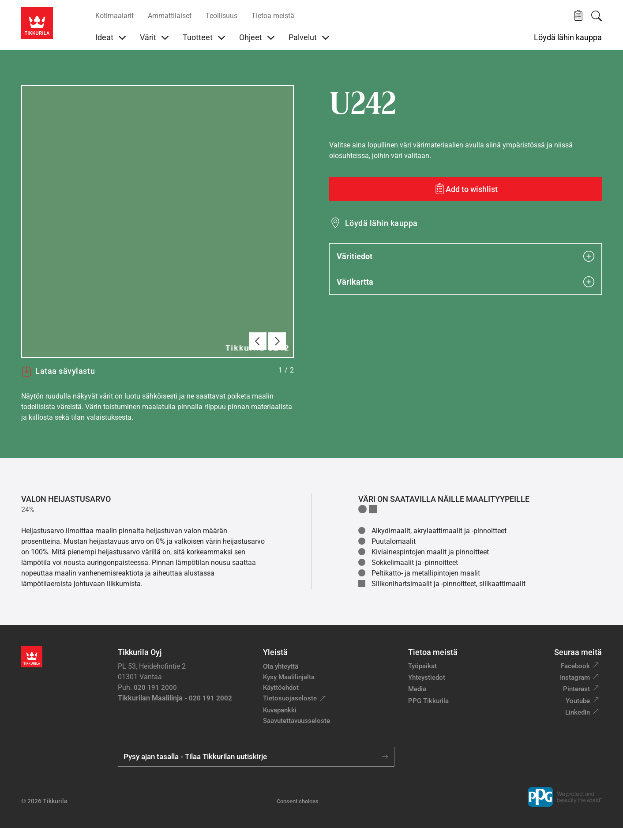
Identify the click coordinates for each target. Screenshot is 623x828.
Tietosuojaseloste (290, 698)
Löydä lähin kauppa (568, 37)
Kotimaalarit (114, 15)
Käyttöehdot (281, 688)
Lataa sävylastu (58, 371)
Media (417, 689)
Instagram (575, 677)
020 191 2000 (155, 688)
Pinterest (576, 689)
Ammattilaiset (169, 15)
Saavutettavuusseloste (296, 721)
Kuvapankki (279, 710)
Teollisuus (221, 15)
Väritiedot (465, 256)
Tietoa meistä (272, 15)
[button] (578, 16)
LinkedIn (577, 712)
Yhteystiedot (426, 677)
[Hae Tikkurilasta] (596, 16)
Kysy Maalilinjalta (289, 677)
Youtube (578, 701)
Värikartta (465, 281)
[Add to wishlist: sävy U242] (465, 189)
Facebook (575, 666)
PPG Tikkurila (428, 701)
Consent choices (298, 801)
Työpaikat (422, 666)
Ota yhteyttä (280, 666)
